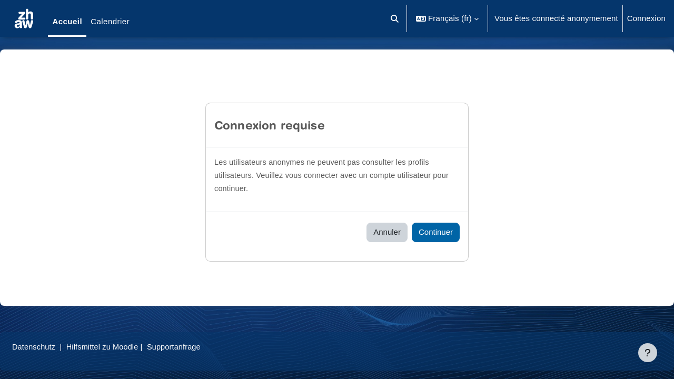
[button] (394, 18)
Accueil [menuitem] (67, 21)
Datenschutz (59, 346)
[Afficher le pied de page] (647, 352)
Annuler (387, 231)
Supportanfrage (205, 346)
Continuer (436, 231)
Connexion (646, 18)
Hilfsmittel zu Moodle (131, 346)
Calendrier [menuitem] (110, 21)
